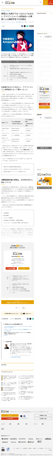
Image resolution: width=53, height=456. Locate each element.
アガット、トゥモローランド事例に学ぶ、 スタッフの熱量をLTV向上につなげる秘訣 (9, 384)
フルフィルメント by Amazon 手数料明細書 (18, 77)
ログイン (23, 268)
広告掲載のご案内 (43, 418)
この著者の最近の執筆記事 (15, 357)
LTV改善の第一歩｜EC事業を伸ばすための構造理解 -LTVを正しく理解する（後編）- (27, 387)
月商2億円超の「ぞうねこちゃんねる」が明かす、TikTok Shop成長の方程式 (26, 393)
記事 (40, 117)
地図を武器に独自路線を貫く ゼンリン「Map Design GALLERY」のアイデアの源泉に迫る (27, 398)
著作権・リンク (19, 448)
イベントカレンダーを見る (44, 187)
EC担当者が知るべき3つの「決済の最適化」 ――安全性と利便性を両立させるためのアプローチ (10, 377)
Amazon (3, 26)
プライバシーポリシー (48, 448)
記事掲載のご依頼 (43, 415)
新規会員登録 (11, 268)
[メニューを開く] (2, 2)
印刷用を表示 (4, 318)
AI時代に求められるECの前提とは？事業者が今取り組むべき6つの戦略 (9, 394)
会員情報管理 (25, 448)
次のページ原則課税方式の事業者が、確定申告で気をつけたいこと (17, 302)
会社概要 (34, 448)
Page (5, 76)
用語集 (2, 428)
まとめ (11, 79)
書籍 (43, 423)
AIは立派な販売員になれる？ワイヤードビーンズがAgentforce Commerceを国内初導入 (9, 389)
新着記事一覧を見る (44, 147)
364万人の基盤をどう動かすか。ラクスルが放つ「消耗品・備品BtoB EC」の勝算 (9, 399)
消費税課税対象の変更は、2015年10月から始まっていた (21, 68)
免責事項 (30, 448)
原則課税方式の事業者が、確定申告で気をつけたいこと (21, 72)
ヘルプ (14, 448)
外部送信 (50, 450)
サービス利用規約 (40, 448)
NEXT (24, 307)
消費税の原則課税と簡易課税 (15, 74)
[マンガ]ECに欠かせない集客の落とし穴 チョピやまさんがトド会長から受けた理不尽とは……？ (27, 377)
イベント (35, 423)
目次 (25, 61)
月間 (48, 36)
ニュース (48, 117)
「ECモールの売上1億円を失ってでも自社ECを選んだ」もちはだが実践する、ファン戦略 (27, 382)
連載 (18, 423)
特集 (26, 423)
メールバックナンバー (17, 265)
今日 (40, 36)
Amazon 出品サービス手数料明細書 (17, 76)
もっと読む (5, 335)
